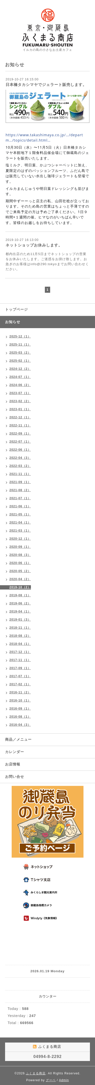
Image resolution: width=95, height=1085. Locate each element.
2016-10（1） (20, 700)
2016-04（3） (20, 725)
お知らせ (12, 322)
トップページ (16, 309)
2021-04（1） (20, 522)
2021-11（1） (20, 474)
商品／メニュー (18, 739)
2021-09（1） (20, 482)
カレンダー (14, 752)
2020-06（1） (20, 563)
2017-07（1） (20, 676)
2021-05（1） (20, 514)
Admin (64, 1080)
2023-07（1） (20, 393)
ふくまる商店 (36, 1073)
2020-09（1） (20, 547)
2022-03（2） (20, 466)
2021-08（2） (20, 490)
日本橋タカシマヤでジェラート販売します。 (46, 84)
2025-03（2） (20, 352)
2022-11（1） (20, 425)
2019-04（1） (20, 611)
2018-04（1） (20, 644)
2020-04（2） (20, 579)
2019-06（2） (20, 603)
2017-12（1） (20, 652)
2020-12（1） (20, 538)
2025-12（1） (20, 336)
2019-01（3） (20, 619)
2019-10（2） (20, 587)
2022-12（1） (20, 417)
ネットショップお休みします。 (34, 245)
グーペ (51, 1080)
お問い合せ (14, 777)
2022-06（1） (20, 449)
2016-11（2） (20, 692)
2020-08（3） (20, 555)
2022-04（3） (20, 458)
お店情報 (12, 764)
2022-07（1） (20, 441)
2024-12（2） (20, 369)
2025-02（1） (20, 361)
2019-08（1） (20, 595)
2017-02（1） (20, 684)
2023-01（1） (20, 409)
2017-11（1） (20, 660)
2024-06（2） (20, 385)
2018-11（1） (20, 627)
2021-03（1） (20, 530)
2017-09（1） (20, 668)
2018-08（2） (20, 636)
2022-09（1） (20, 433)
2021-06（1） (20, 506)
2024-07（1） (20, 377)
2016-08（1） (20, 716)
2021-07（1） (20, 498)
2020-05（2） (20, 571)
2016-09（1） (20, 708)
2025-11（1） (20, 344)
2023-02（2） (20, 401)
